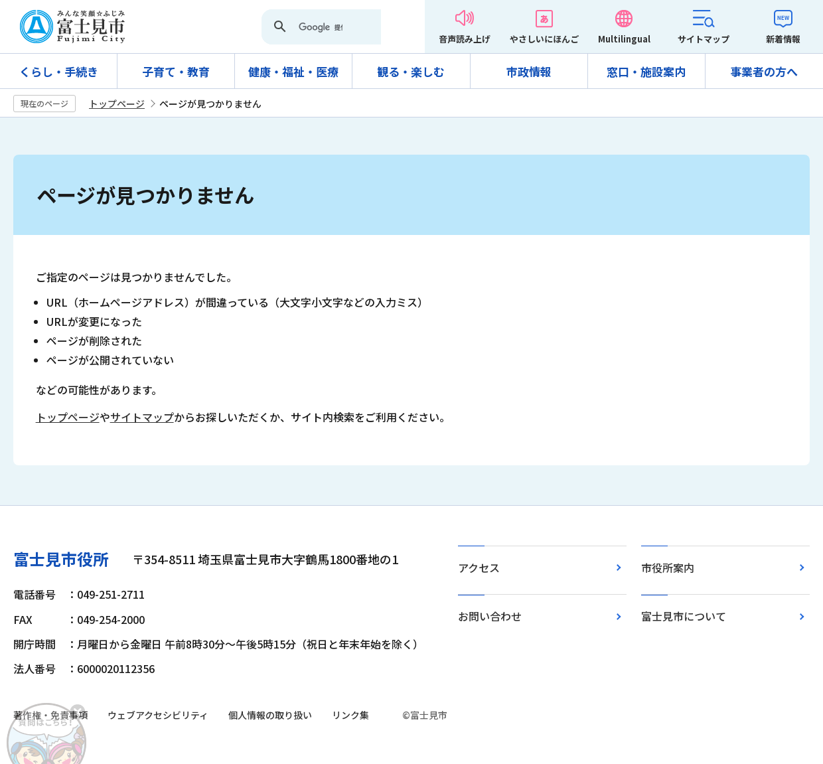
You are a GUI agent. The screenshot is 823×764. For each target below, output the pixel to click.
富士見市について (683, 616)
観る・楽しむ (411, 71)
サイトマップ (703, 39)
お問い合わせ (490, 616)
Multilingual (624, 39)
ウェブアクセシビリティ (158, 715)
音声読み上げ (464, 39)
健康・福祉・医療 (293, 71)
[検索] (320, 28)
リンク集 (350, 715)
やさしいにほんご (544, 39)
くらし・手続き (58, 71)
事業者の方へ (764, 71)
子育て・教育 (176, 71)
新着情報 (783, 39)
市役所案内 (667, 567)
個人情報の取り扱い (270, 715)
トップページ (117, 103)
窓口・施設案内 (646, 71)
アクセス (479, 567)
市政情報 (529, 71)
